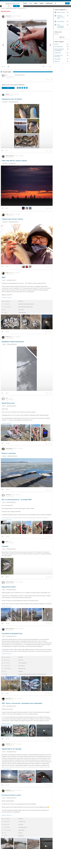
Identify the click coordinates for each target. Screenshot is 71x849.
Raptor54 (7, 94)
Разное (4, 344)
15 (3, 623)
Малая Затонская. (60, 21)
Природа (4, 456)
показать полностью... (7, 297)
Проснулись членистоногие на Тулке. (60, 17)
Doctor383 (7, 744)
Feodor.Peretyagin (9, 581)
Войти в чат (62, 37)
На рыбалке (5, 101)
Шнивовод (7, 790)
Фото (30, 3)
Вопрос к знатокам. (61, 12)
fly (6, 75)
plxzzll (6, 541)
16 (3, 489)
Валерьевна (8, 15)
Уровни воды (49, 3)
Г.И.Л (6, 398)
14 (3, 536)
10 (3, 443)
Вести (4, 280)
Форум (25, 3)
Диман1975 (8, 698)
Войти (8, 87)
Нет (8, 5)
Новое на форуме (59, 41)
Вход (67, 3)
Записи (41, 3)
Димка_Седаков (9, 155)
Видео (35, 3)
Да (16, 5)
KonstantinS (8, 494)
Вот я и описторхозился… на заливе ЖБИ (60, 26)
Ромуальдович (8, 448)
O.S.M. (6, 214)
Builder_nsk (8, 336)
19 (3, 738)
